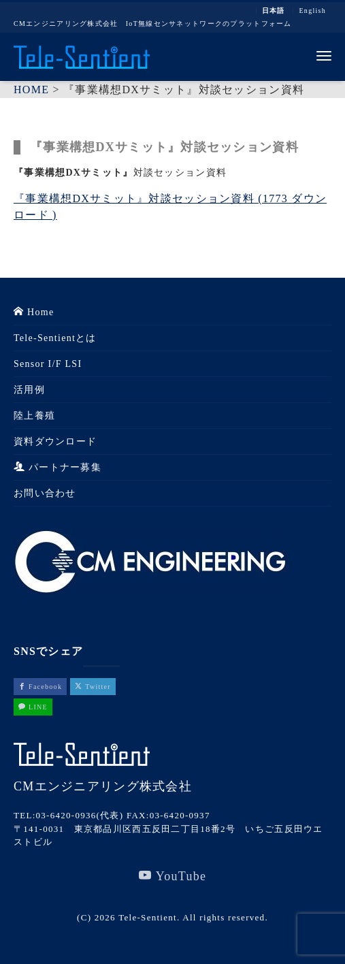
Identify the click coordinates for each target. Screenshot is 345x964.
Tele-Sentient (147, 917)
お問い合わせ (45, 493)
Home (34, 311)
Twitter (93, 686)
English (312, 10)
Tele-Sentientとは (55, 338)
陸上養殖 (34, 416)
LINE (33, 707)
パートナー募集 (57, 467)
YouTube (173, 876)
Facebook (40, 686)
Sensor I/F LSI (48, 364)
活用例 (29, 390)
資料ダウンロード (55, 441)
